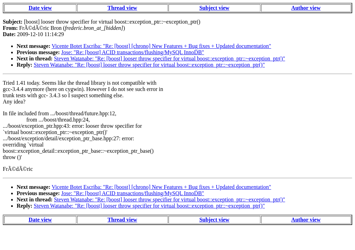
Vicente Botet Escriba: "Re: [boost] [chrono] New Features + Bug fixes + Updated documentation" (161, 46)
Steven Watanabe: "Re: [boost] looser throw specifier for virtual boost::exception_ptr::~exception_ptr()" (169, 58)
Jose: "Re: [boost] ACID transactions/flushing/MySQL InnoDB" (132, 52)
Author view (306, 8)
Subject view (214, 8)
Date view (40, 8)
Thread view (122, 8)
